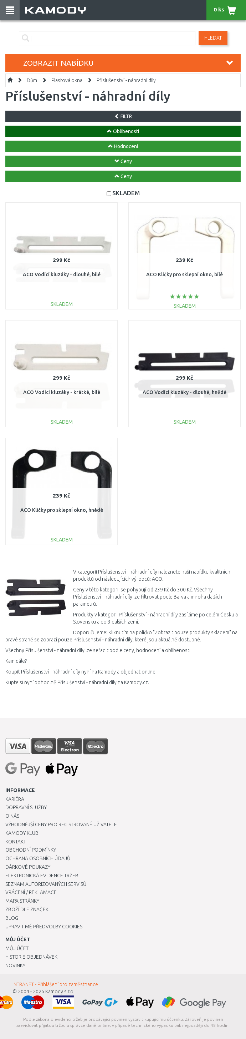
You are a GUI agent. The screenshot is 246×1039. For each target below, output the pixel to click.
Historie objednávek (31, 957)
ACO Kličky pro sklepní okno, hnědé (61, 510)
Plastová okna (66, 80)
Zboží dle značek (26, 909)
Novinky (15, 965)
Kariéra (14, 799)
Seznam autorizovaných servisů (46, 884)
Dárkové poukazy (27, 867)
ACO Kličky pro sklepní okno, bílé (184, 274)
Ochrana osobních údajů (38, 858)
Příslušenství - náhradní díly (126, 80)
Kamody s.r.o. (60, 991)
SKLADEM (126, 193)
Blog (11, 918)
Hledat (213, 38)
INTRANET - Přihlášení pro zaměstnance (55, 984)
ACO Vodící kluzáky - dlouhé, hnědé (184, 392)
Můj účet (17, 948)
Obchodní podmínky (30, 850)
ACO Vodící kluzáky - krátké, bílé (61, 392)
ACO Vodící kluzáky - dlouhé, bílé (62, 274)
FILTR (123, 116)
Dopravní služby (26, 807)
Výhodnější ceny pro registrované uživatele (61, 824)
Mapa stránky (22, 901)
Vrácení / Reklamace (31, 892)
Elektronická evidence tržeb (41, 875)
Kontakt (15, 841)
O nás (12, 816)
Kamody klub (22, 833)
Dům (32, 80)
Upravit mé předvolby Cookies (43, 926)
